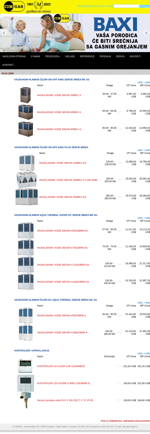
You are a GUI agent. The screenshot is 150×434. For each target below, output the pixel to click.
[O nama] (107, 6)
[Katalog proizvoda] (89, 6)
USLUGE (70, 56)
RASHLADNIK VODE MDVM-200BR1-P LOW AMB (68, 179)
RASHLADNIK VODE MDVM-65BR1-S (59, 112)
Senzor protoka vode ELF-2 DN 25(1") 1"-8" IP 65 (65, 400)
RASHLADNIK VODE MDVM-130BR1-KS (62, 162)
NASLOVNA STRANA (14, 56)
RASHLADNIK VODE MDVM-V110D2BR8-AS (63, 264)
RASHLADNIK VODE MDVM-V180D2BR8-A (62, 332)
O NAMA (35, 56)
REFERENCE (87, 56)
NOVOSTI (135, 56)
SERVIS (120, 56)
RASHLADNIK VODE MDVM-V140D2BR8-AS (63, 281)
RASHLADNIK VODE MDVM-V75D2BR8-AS (62, 247)
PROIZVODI (52, 56)
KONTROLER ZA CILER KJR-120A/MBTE (61, 366)
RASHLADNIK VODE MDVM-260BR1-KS (62, 196)
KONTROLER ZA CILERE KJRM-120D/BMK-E (63, 383)
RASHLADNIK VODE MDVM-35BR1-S (59, 95)
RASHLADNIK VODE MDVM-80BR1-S (59, 129)
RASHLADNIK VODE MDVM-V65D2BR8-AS (62, 230)
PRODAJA (105, 56)
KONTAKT (8, 65)
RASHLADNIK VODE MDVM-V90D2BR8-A (61, 315)
